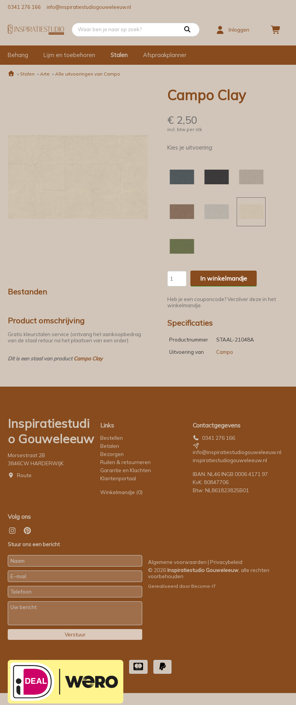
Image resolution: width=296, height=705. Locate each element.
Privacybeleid (226, 562)
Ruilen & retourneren (125, 462)
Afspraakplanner (165, 55)
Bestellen (111, 438)
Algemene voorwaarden (177, 562)
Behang (18, 55)
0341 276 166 (24, 7)
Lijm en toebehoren (69, 55)
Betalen (109, 446)
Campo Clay (88, 358)
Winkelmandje (121, 492)
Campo (224, 352)
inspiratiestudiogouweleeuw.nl (230, 460)
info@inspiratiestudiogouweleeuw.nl (89, 7)
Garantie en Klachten (126, 470)
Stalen (119, 55)
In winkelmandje (223, 278)
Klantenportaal (118, 478)
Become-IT (203, 586)
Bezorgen (112, 454)
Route (24, 475)
